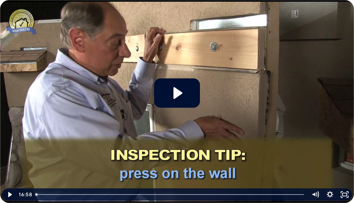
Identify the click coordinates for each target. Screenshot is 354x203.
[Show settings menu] (329, 194)
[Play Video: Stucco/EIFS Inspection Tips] (177, 93)
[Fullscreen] (344, 194)
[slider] (170, 194)
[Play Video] (9, 194)
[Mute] (315, 194)
